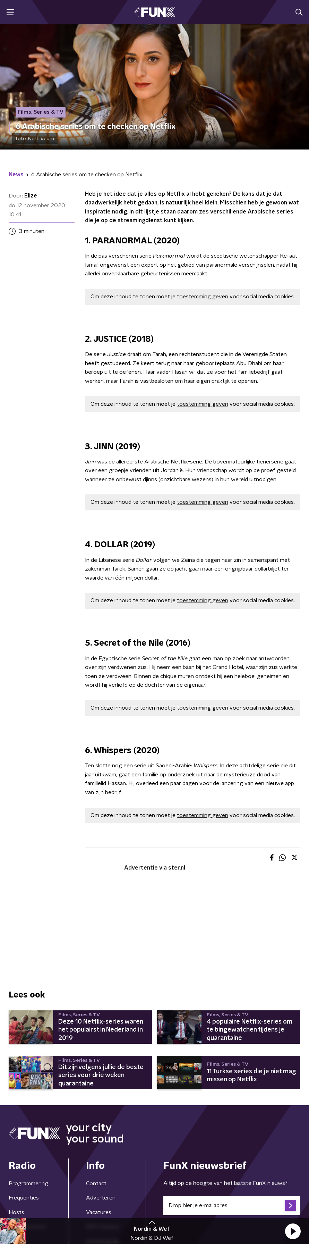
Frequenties (24, 1198)
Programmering (28, 1183)
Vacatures (98, 1212)
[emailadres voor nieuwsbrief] (232, 1205)
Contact (96, 1183)
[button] (293, 1231)
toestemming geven (202, 296)
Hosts (16, 1212)
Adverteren (100, 1198)
